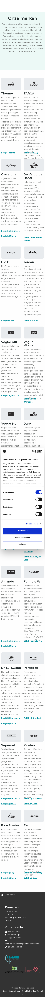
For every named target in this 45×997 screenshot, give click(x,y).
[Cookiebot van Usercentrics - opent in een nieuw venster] (32, 451)
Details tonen (32, 524)
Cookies (14, 988)
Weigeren (22, 544)
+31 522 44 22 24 (14, 947)
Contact (8, 920)
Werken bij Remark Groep (16, 917)
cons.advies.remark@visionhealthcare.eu (22, 944)
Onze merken (11, 911)
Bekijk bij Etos (8, 236)
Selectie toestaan (22, 537)
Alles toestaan (22, 531)
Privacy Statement (26, 988)
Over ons (9, 914)
